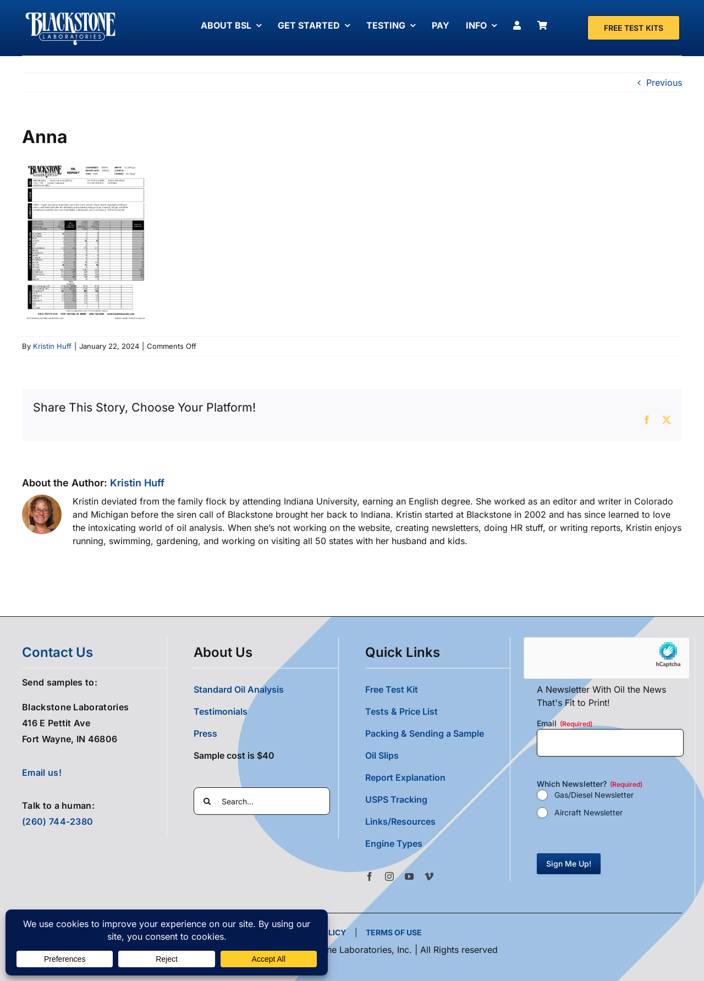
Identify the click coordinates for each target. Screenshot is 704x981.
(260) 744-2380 (57, 821)
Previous (664, 82)
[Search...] (262, 801)
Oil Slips (382, 755)
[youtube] (409, 876)
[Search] (207, 801)
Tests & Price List (401, 711)
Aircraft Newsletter (588, 812)
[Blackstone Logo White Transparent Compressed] (70, 12)
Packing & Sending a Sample (424, 733)
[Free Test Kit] (633, 27)
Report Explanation (405, 777)
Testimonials (221, 711)
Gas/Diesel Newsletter (594, 794)
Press (205, 733)
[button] (437, 843)
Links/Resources (400, 821)
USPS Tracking (396, 799)
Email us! (42, 772)
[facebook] (369, 876)
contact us (57, 652)
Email (564, 723)
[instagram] (389, 876)
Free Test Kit (391, 689)
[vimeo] (429, 876)
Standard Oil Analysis (239, 689)
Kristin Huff (52, 346)
